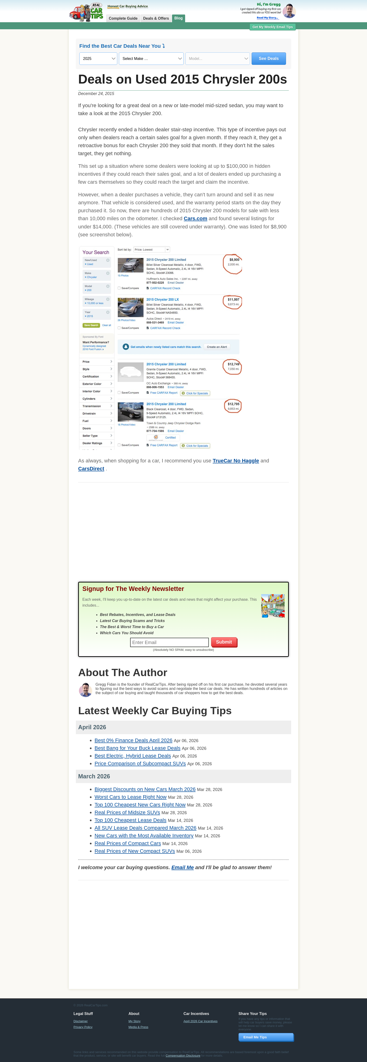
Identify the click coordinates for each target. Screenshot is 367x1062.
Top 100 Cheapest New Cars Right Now (140, 805)
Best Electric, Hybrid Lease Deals (133, 756)
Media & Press (138, 1027)
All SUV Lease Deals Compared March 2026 (145, 828)
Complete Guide (123, 18)
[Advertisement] (43, 104)
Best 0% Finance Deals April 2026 (133, 740)
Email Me (183, 867)
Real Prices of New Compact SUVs (135, 851)
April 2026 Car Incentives (200, 1021)
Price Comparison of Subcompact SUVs (140, 763)
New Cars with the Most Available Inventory (144, 836)
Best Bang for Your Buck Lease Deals (137, 748)
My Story (134, 1021)
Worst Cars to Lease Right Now (131, 797)
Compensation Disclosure (183, 1055)
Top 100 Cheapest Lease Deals (130, 820)
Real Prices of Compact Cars (128, 843)
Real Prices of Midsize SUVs (127, 812)
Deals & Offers (156, 18)
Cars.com (195, 218)
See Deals (269, 58)
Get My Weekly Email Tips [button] (273, 27)
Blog (178, 18)
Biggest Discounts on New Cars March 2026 (145, 789)
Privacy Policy (82, 1027)
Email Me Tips (255, 1037)
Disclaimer (80, 1021)
